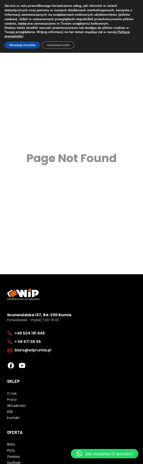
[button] (104, 453)
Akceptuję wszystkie (22, 45)
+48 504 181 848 (30, 333)
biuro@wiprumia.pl (33, 350)
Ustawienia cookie (58, 45)
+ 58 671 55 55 (28, 341)
